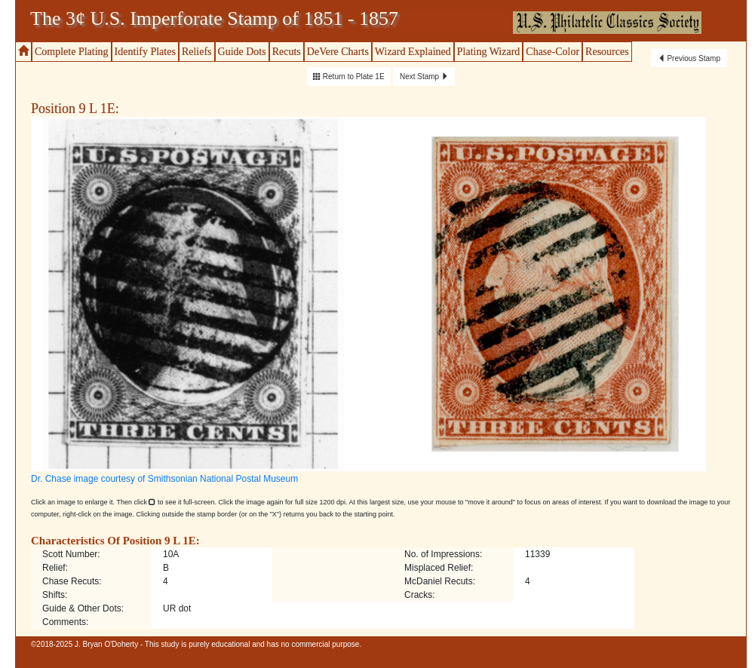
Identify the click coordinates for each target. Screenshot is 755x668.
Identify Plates (145, 51)
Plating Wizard (488, 51)
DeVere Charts (338, 51)
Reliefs (197, 51)
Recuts (286, 51)
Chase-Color (552, 51)
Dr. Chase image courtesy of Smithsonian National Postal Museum (164, 478)
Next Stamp (424, 76)
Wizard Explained (413, 51)
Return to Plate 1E (349, 76)
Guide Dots (242, 51)
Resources (607, 51)
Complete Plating (72, 51)
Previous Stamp (689, 58)
